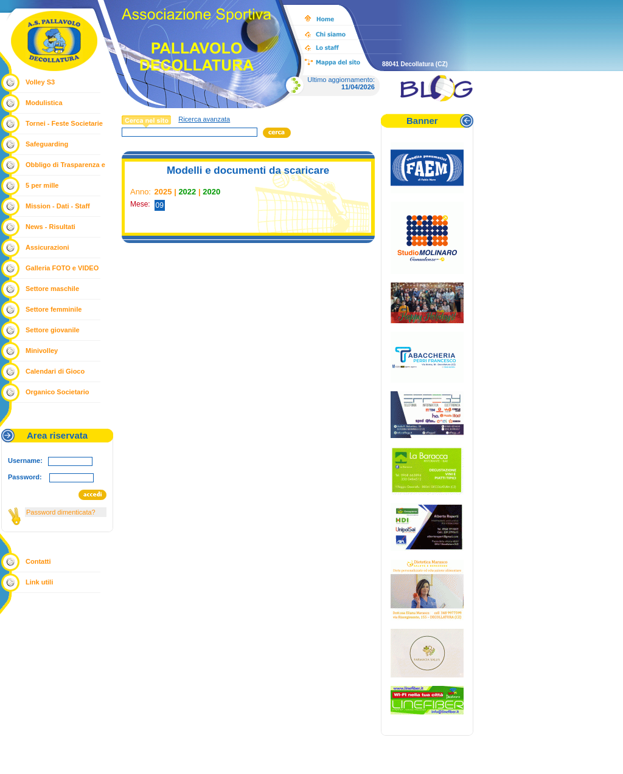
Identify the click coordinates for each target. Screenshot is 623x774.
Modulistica (44, 102)
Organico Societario (57, 392)
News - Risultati (50, 226)
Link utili (39, 582)
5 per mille (42, 185)
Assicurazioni (47, 247)
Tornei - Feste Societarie (64, 123)
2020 (211, 191)
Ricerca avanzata (204, 119)
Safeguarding (47, 144)
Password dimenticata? (61, 512)
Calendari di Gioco (55, 371)
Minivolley (42, 350)
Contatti (38, 561)
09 (160, 205)
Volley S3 (40, 82)
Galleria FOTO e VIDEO (62, 268)
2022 (187, 191)
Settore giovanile (53, 330)
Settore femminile (54, 309)
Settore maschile (52, 288)
